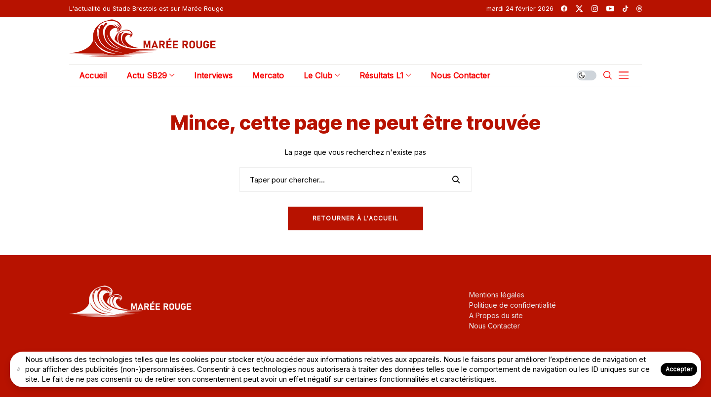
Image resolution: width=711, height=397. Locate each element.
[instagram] (595, 8)
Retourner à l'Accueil (355, 218)
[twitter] (579, 8)
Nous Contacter (494, 326)
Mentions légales (496, 294)
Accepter (679, 369)
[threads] (639, 8)
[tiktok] (625, 8)
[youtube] (610, 8)
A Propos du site (496, 315)
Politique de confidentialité (512, 305)
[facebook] (564, 8)
